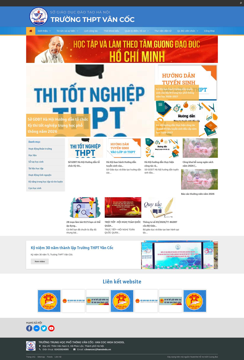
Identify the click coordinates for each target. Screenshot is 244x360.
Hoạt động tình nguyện (39, 174)
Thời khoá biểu (111, 31)
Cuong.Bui (213, 357)
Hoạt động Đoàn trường (40, 148)
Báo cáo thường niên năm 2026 (197, 193)
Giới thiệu (43, 31)
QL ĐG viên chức (186, 31)
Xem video (40, 261)
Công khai (209, 31)
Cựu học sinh (34, 188)
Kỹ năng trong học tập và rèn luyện (45, 181)
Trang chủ (30, 357)
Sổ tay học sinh (36, 161)
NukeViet (194, 357)
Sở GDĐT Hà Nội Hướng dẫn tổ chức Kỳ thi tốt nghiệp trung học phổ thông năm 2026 (58, 125)
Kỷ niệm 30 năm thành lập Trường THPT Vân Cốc (72, 247)
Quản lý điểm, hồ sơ (135, 31)
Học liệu (32, 155)
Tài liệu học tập (35, 168)
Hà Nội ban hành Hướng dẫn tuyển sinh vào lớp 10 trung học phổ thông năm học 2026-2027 (175, 92)
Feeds (50, 357)
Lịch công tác (91, 31)
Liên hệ (58, 357)
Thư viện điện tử (163, 31)
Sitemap (41, 357)
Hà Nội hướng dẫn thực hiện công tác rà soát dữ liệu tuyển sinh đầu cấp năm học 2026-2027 (176, 128)
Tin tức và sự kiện (66, 31)
